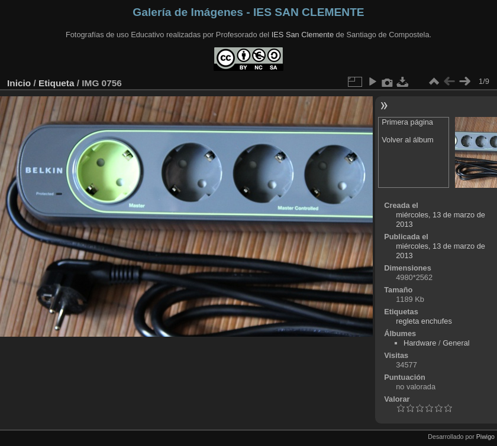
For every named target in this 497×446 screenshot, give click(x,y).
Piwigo (485, 436)
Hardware (420, 342)
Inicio (19, 83)
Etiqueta (56, 83)
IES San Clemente (303, 34)
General (456, 342)
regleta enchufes (424, 321)
